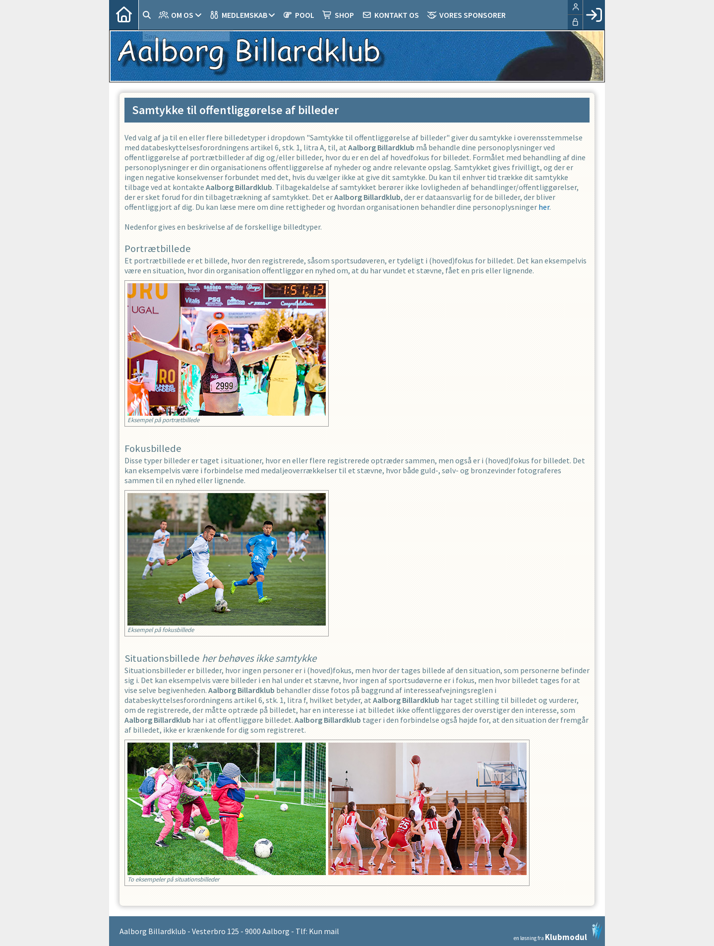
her (543, 207)
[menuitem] (124, 15)
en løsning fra (558, 931)
